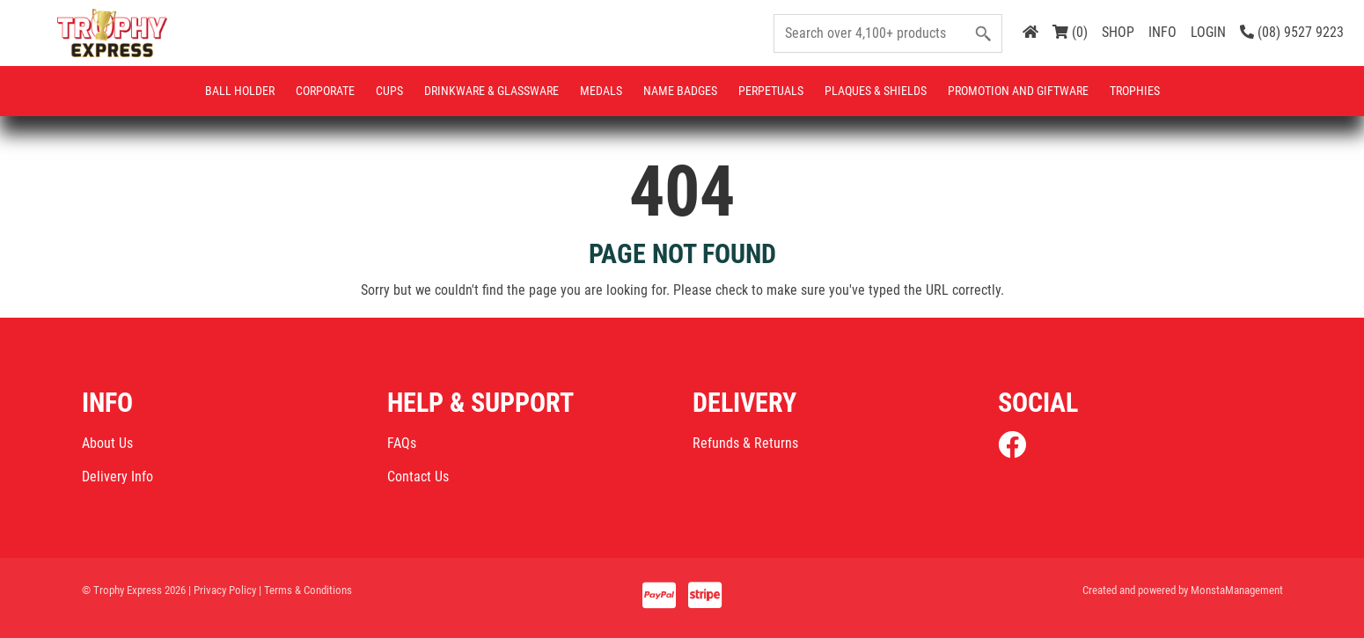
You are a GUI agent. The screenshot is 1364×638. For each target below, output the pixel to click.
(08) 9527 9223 (1292, 32)
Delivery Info (117, 476)
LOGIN (1208, 32)
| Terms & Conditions (305, 590)
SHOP (1118, 32)
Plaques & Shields (876, 91)
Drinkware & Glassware (491, 91)
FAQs (401, 443)
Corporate (325, 91)
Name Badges (680, 91)
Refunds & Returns (745, 443)
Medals (601, 91)
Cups (389, 91)
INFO (1162, 32)
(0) (1070, 32)
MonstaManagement (1237, 590)
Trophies (1135, 91)
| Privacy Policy (222, 590)
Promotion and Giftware (1018, 91)
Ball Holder (240, 91)
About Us (107, 443)
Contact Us (418, 476)
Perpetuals (770, 91)
